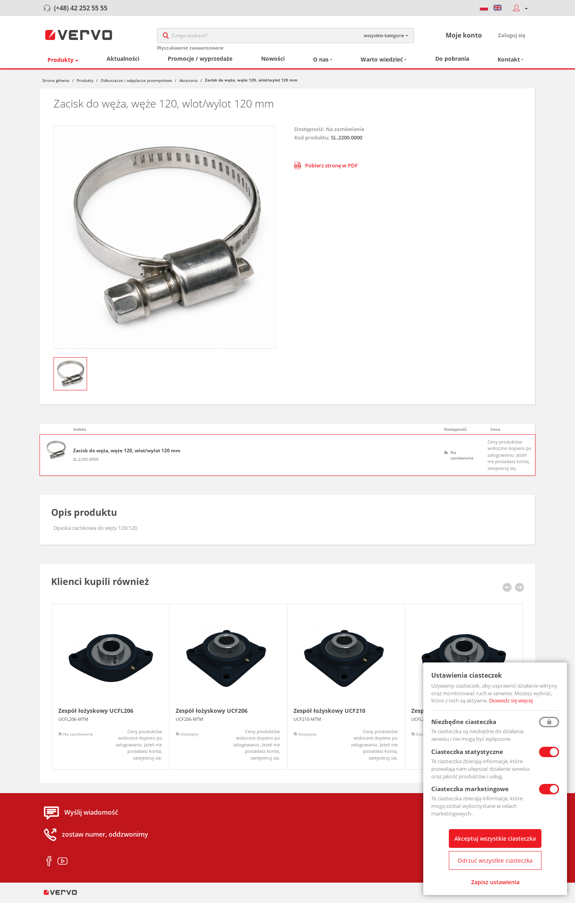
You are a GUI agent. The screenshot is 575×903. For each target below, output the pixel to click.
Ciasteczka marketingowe (470, 789)
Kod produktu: (312, 140)
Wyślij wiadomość (91, 815)
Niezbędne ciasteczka (463, 722)
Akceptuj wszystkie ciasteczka (495, 838)
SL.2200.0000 (86, 462)
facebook (49, 863)
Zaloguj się (511, 36)
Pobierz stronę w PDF (326, 168)
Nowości (273, 61)
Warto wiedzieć (382, 62)
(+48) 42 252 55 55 (80, 8)
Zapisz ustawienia (495, 882)
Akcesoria (188, 83)
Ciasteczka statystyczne (467, 752)
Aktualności (123, 61)
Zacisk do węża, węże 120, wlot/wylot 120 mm (126, 453)
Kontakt (509, 62)
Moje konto (464, 36)
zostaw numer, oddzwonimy (105, 837)
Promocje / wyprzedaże (200, 61)
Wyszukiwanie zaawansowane (190, 49)
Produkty (60, 62)
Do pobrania (452, 61)
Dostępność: (309, 131)
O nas (321, 62)
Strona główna (55, 83)
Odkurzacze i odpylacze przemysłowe (136, 83)
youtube (62, 863)
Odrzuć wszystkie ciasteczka (495, 860)
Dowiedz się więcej (511, 700)
